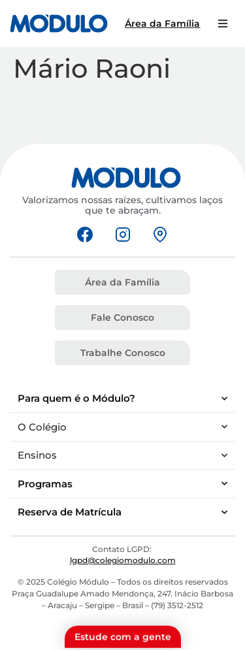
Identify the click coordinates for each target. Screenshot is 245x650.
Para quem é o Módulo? (122, 399)
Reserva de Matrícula (122, 512)
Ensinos (122, 456)
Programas (122, 484)
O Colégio (122, 427)
